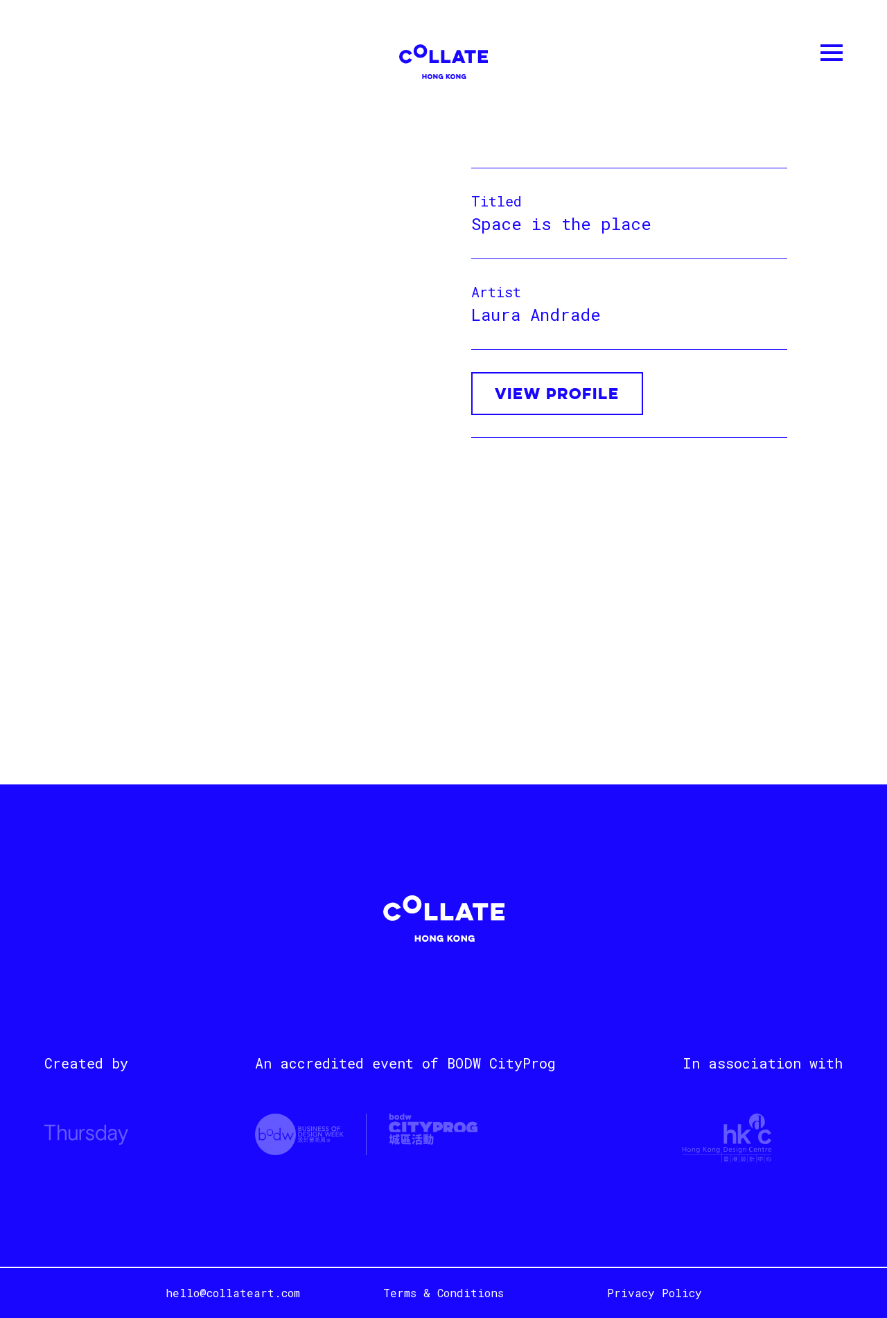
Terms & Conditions (443, 1292)
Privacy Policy (654, 1292)
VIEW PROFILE (557, 395)
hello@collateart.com (233, 1292)
